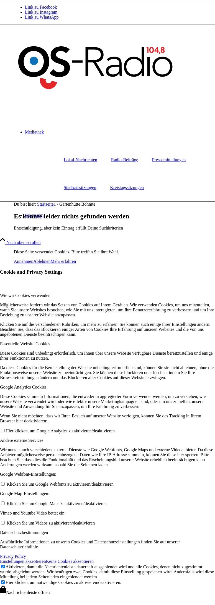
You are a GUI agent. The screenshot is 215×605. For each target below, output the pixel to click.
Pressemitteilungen (169, 159)
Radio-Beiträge (124, 159)
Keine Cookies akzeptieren (70, 561)
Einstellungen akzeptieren (23, 561)
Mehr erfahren (63, 261)
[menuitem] (80, 160)
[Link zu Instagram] (41, 12)
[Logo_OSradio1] (96, 99)
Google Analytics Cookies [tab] (23, 387)
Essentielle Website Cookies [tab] (25, 343)
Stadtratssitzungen (80, 187)
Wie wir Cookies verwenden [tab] (25, 295)
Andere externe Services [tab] (21, 440)
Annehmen (23, 261)
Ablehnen (41, 261)
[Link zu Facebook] (41, 7)
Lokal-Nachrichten (80, 159)
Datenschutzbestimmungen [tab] (24, 532)
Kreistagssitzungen (127, 187)
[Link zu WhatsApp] (41, 17)
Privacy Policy (13, 556)
